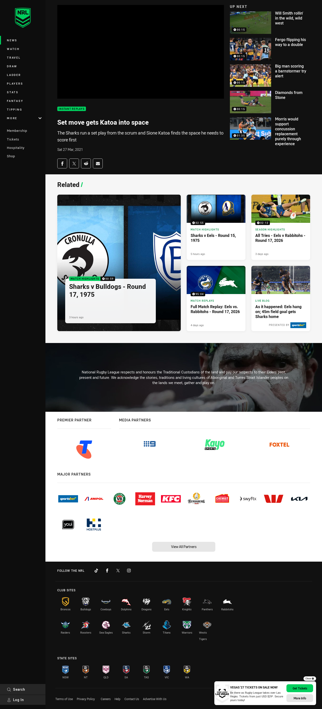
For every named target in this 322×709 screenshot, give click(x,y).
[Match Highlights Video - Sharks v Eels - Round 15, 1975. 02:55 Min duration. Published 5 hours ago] (216, 227)
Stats (13, 92)
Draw (12, 66)
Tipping (14, 109)
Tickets (13, 139)
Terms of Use (64, 699)
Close (309, 678)
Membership (17, 130)
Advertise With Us (154, 699)
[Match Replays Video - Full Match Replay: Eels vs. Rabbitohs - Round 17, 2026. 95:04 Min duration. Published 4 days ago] (216, 298)
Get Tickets (300, 688)
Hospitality (15, 147)
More (24, 118)
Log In (15, 699)
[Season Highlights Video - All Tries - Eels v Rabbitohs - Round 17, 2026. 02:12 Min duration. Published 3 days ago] (280, 227)
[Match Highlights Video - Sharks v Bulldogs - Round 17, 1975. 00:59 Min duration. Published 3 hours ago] (119, 263)
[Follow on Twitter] (118, 570)
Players (15, 83)
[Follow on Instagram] (129, 570)
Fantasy (15, 101)
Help (118, 699)
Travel (14, 57)
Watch (13, 49)
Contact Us (131, 699)
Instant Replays (71, 109)
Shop (11, 156)
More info (300, 698)
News (12, 40)
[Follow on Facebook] (107, 570)
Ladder (14, 75)
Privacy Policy (86, 699)
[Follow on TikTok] (96, 570)
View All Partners (184, 546)
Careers (106, 699)
